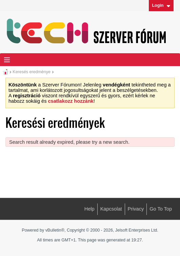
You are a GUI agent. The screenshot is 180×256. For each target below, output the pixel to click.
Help (89, 209)
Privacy (136, 209)
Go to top (160, 209)
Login (161, 5)
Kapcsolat (111, 209)
